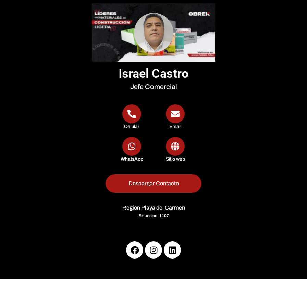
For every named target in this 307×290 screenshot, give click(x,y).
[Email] (175, 117)
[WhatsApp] (132, 150)
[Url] (175, 150)
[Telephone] (132, 117)
